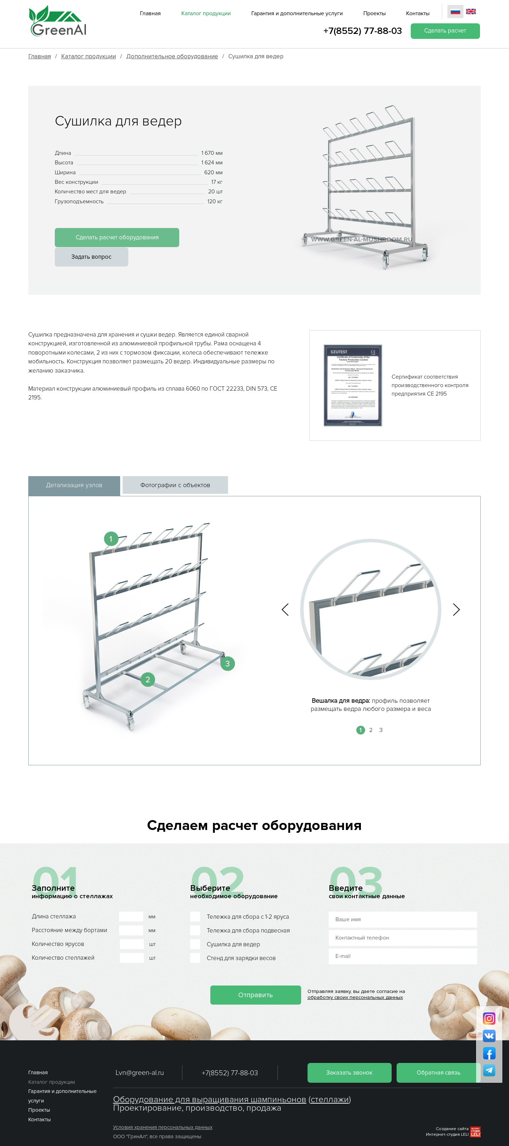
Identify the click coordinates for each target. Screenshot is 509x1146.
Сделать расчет (444, 31)
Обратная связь (438, 1055)
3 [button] (381, 713)
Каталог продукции (205, 13)
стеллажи (330, 1082)
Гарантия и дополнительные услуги (297, 13)
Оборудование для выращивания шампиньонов (209, 1082)
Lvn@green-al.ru (140, 1056)
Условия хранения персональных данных (162, 1110)
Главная (150, 13)
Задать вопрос (212, 238)
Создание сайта (452, 1112)
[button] (285, 593)
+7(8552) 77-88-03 (361, 31)
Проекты (374, 13)
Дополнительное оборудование (172, 56)
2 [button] (371, 713)
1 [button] (360, 713)
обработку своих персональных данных (356, 981)
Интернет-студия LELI (447, 1118)
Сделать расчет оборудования (112, 238)
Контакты (417, 13)
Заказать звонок (347, 1055)
